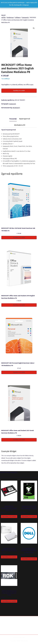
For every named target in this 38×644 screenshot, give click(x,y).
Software (17, 17)
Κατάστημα (10, 17)
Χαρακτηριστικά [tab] (24, 119)
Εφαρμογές (25, 17)
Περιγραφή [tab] (13, 119)
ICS (24, 638)
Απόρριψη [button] (25, 5)
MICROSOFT (16, 108)
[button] (33, 28)
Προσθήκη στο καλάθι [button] (19, 237)
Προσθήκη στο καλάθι (19, 90)
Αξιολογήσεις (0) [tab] (19, 125)
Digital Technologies (22, 641)
